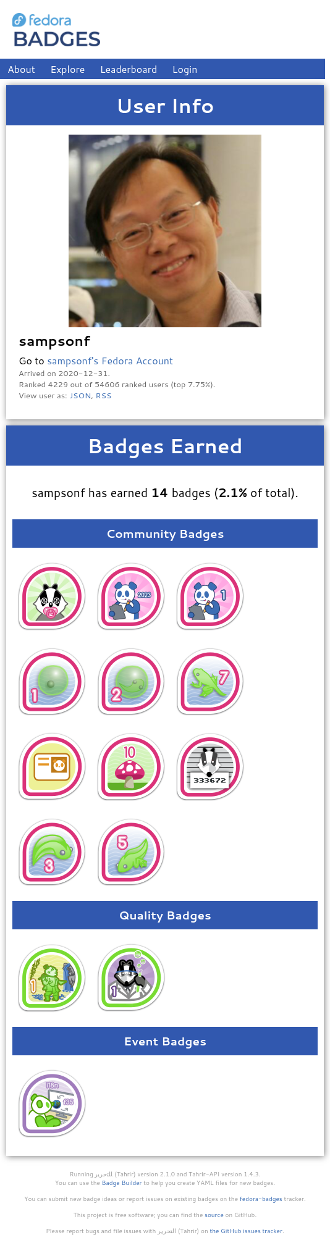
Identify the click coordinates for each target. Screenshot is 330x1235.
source (214, 1214)
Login (185, 69)
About (21, 69)
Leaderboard (129, 69)
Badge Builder (122, 1182)
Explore (67, 69)
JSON (80, 395)
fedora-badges (261, 1198)
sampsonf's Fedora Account (110, 360)
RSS (104, 395)
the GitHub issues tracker (245, 1230)
